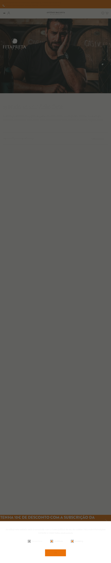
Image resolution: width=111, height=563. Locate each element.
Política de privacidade (63, 533)
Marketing (79, 541)
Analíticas (58, 541)
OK (55, 552)
